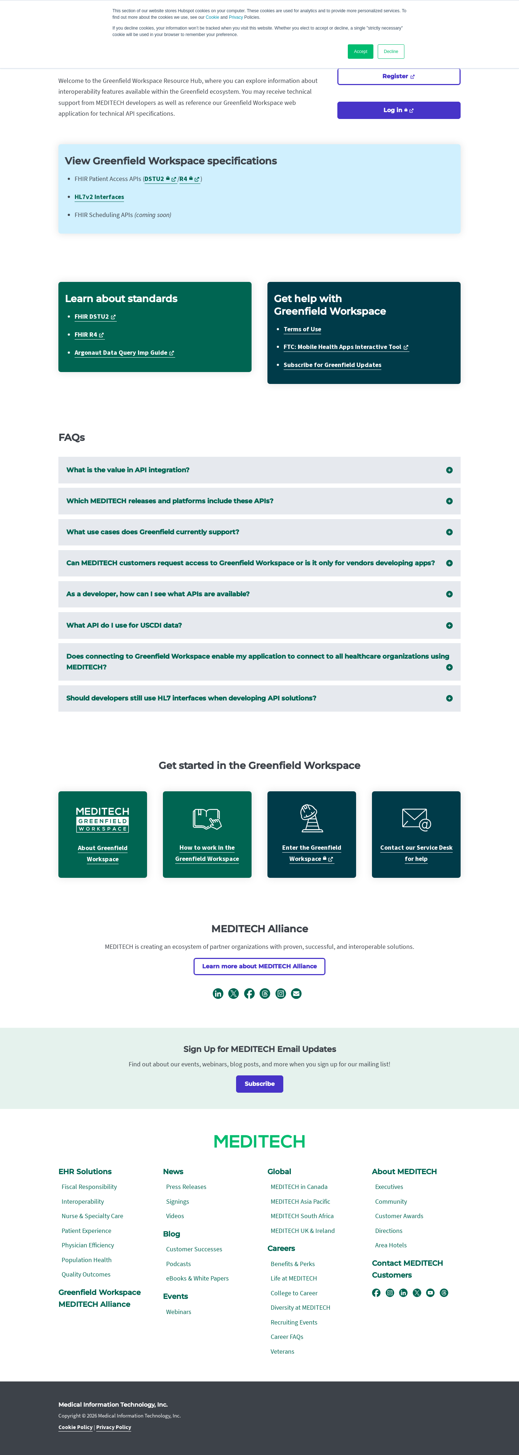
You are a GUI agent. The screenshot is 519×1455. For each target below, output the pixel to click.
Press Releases (186, 1186)
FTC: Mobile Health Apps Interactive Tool (342, 346)
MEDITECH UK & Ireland (303, 1230)
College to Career (294, 1293)
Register (396, 76)
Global (279, 1171)
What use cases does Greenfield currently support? (259, 532)
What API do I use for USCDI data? (259, 625)
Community (391, 1201)
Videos (175, 1216)
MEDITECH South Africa (302, 1216)
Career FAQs (287, 1336)
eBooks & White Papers (197, 1278)
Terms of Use (302, 329)
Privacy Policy (113, 1427)
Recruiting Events (294, 1322)
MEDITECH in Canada (299, 1186)
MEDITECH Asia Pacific (300, 1201)
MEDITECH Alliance (94, 1304)
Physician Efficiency (88, 1245)
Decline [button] (391, 51)
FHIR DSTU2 (92, 316)
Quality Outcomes (86, 1274)
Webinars (178, 1312)
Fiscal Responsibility (89, 1186)
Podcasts (178, 1264)
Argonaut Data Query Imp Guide (121, 352)
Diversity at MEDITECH (301, 1307)
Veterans (282, 1351)
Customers (392, 1275)
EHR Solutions (84, 1171)
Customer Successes (194, 1249)
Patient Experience (86, 1230)
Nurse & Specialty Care (92, 1216)
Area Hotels (391, 1245)
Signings (177, 1201)
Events (175, 1296)
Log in (395, 110)
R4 (185, 178)
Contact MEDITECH (407, 1263)
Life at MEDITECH (294, 1278)
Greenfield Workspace (99, 1292)
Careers (281, 1248)
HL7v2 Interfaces (99, 197)
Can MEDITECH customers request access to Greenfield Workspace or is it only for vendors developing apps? (259, 563)
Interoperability (83, 1201)
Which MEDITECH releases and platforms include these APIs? (259, 501)
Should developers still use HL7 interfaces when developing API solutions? (259, 698)
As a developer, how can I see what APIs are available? (259, 594)
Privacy (236, 17)
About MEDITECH (404, 1171)
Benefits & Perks (293, 1264)
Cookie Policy (75, 1427)
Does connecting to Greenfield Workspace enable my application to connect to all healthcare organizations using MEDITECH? (259, 663)
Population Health (87, 1260)
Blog (171, 1234)
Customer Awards (399, 1216)
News (173, 1171)
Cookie (212, 17)
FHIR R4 (86, 334)
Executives (389, 1186)
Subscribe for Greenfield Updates (332, 365)
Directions (389, 1230)
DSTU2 (157, 178)
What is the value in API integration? (259, 470)
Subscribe (260, 1083)
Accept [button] (360, 51)
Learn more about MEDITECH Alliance (259, 966)
